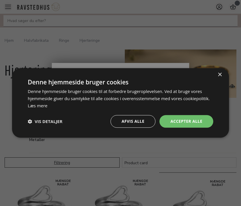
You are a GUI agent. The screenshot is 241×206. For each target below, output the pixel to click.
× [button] (220, 75)
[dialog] (120, 103)
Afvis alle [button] (133, 121)
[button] (45, 121)
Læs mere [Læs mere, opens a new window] (38, 105)
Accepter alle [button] (186, 121)
